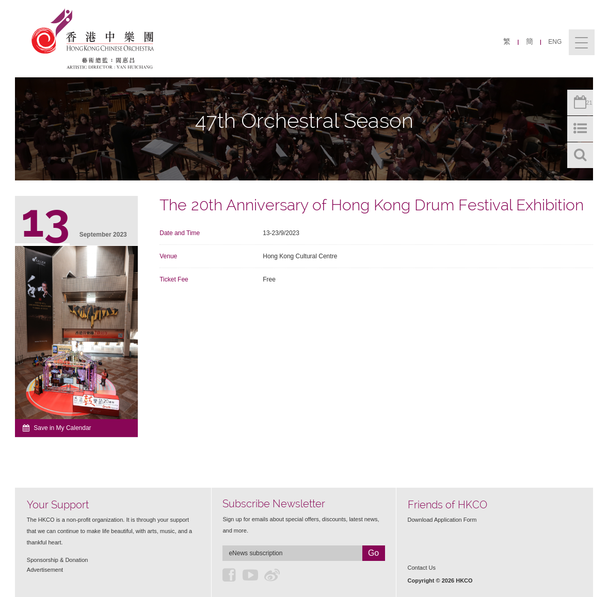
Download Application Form (442, 520)
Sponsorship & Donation (57, 560)
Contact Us (422, 568)
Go (373, 553)
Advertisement (45, 570)
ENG (555, 41)
